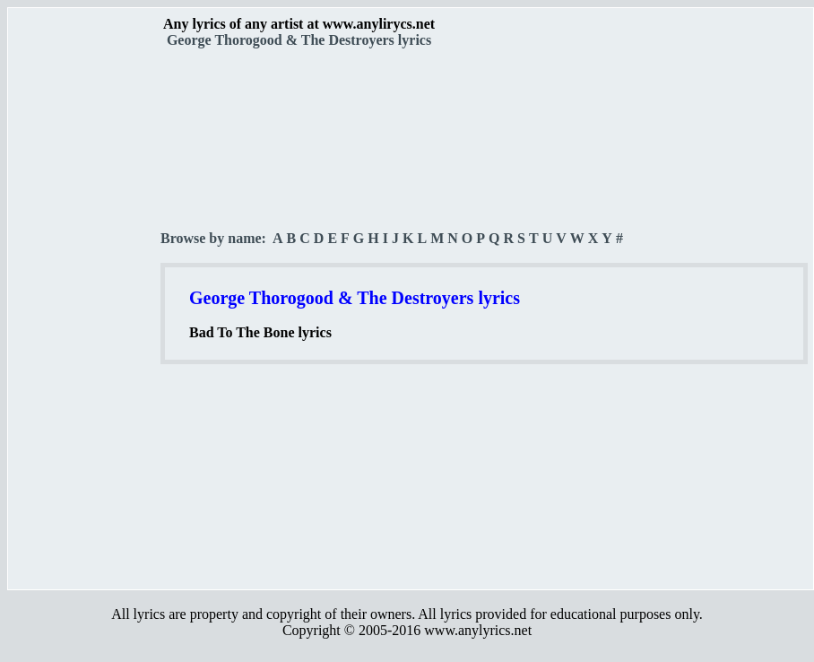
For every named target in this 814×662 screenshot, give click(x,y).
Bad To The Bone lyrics (260, 332)
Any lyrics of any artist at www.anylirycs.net (299, 23)
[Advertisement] (85, 315)
